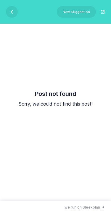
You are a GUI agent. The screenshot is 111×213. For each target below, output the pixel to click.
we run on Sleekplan (82, 207)
